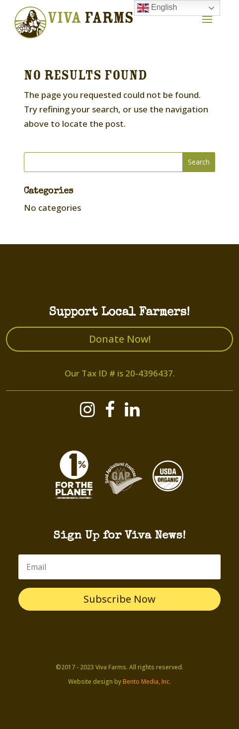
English (157, 8)
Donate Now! (120, 339)
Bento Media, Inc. (147, 681)
